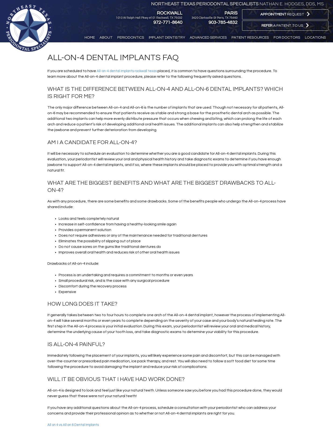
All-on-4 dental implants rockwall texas (130, 71)
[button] (285, 14)
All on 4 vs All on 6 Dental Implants (75, 425)
